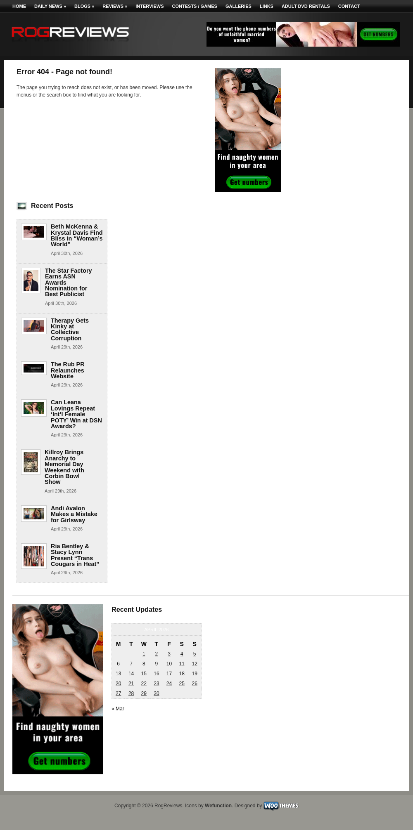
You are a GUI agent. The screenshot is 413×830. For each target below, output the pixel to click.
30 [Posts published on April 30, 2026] (156, 693)
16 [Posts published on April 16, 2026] (156, 674)
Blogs (84, 6)
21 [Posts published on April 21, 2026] (131, 683)
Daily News (50, 6)
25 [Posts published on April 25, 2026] (181, 683)
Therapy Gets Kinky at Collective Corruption (70, 329)
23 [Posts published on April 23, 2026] (156, 683)
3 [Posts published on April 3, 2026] (169, 654)
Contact (349, 6)
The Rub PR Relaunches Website (68, 370)
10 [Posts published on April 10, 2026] (169, 664)
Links (266, 6)
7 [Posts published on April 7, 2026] (131, 664)
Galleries (238, 6)
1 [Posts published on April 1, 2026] (143, 654)
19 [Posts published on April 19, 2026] (194, 674)
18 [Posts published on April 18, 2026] (181, 674)
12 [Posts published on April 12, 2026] (194, 664)
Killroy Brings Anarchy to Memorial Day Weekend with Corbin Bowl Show (64, 467)
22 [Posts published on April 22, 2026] (144, 683)
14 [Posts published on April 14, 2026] (131, 674)
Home (19, 6)
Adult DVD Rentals (306, 6)
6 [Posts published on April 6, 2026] (118, 664)
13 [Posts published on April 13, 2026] (118, 674)
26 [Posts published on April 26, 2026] (194, 683)
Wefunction (218, 806)
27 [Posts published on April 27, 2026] (118, 693)
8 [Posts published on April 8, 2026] (143, 664)
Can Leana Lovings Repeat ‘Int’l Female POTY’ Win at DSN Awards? (76, 414)
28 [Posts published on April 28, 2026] (131, 693)
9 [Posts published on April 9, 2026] (156, 664)
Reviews (114, 6)
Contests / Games (194, 6)
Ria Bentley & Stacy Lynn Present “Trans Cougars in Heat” (75, 555)
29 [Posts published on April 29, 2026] (144, 693)
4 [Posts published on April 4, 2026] (181, 654)
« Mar (118, 709)
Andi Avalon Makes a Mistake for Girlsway (74, 514)
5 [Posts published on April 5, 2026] (194, 654)
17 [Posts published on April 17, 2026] (169, 674)
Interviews (149, 6)
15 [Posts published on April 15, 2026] (144, 674)
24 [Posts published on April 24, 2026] (169, 683)
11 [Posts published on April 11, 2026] (181, 664)
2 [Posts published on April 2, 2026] (156, 654)
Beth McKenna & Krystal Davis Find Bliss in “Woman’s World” (77, 235)
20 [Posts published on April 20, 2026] (118, 683)
